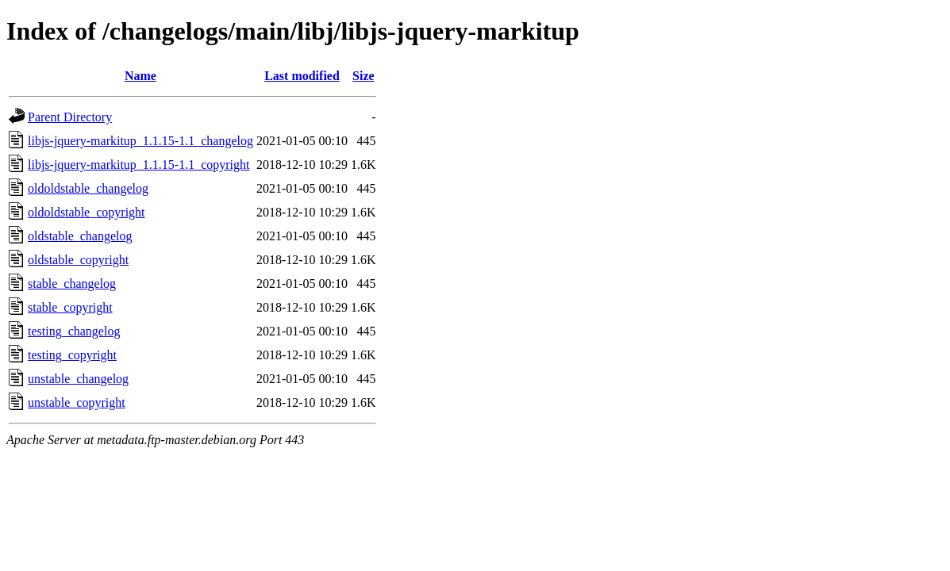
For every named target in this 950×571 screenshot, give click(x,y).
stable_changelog (72, 283)
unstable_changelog (78, 378)
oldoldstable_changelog (88, 188)
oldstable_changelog (80, 236)
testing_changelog (74, 331)
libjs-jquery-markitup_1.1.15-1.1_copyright (139, 164)
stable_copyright (70, 307)
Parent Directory (70, 117)
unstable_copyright (76, 402)
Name (140, 75)
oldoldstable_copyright (86, 212)
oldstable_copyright (78, 259)
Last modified (302, 75)
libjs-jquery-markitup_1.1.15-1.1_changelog (140, 141)
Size (363, 75)
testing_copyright (72, 355)
